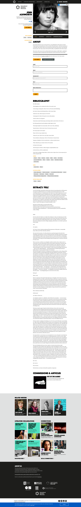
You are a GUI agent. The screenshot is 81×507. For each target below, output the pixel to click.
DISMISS (64, 504)
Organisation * (36, 76)
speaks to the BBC (45, 56)
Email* (34, 70)
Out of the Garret (53, 376)
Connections (47, 1)
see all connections (47, 458)
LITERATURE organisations (29, 1)
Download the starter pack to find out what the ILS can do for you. (27, 474)
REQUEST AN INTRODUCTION (48, 59)
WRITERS (20, 1)
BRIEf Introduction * (37, 87)
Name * (34, 64)
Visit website (28, 27)
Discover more (19, 458)
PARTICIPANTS (39, 1)
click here (40, 476)
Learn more (32, 505)
